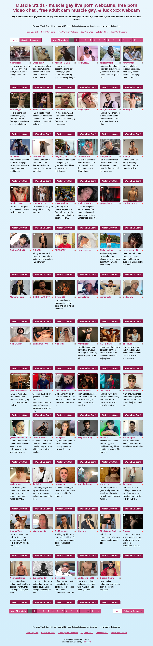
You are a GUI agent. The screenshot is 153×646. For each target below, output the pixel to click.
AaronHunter (106, 344)
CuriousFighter (40, 578)
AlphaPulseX (16, 344)
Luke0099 (14, 156)
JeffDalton (105, 390)
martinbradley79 (40, 344)
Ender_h (127, 156)
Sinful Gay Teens (48, 32)
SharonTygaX (16, 110)
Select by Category (30, 40)
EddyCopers (83, 110)
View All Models (60, 40)
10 (119, 40)
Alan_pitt (59, 344)
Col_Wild (37, 250)
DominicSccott (39, 203)
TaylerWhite (15, 484)
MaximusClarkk (62, 63)
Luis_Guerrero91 (108, 110)
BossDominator (62, 203)
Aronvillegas (83, 344)
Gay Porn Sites (87, 32)
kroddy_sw (128, 297)
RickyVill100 (83, 63)
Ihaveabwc (128, 484)
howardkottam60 (130, 390)
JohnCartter (128, 63)
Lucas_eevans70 (130, 250)
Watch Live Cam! (20, 87)
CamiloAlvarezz (40, 437)
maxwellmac (83, 297)
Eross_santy (38, 63)
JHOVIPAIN (38, 390)
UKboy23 (104, 484)
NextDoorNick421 (85, 578)
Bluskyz (126, 531)
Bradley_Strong (130, 203)
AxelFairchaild (39, 110)
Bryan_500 (60, 297)
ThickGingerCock (108, 531)
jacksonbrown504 (18, 390)
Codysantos (105, 156)
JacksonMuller (84, 390)
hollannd (104, 437)
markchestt (105, 297)
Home (14, 40)
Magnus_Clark (62, 156)
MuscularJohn (107, 63)
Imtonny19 (127, 110)
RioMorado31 (61, 531)
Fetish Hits (87, 642)
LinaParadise (83, 156)
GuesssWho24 (62, 390)
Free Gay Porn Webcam (68, 32)
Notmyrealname (17, 578)
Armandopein (129, 437)
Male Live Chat (102, 32)
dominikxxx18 (16, 203)
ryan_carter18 (83, 250)
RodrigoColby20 (17, 250)
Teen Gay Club (32, 32)
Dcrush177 (60, 578)
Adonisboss (15, 63)
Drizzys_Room (107, 578)
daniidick (37, 484)
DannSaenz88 (39, 156)
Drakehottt (60, 110)
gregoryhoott (106, 203)
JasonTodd (60, 484)
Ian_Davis (127, 344)
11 (124, 40)
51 (135, 40)
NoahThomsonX (85, 203)
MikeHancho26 (39, 531)
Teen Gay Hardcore (119, 32)
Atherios (81, 531)
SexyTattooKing (84, 437)
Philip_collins (106, 250)
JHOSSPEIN (60, 250)
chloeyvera (60, 437)
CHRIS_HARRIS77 (41, 297)
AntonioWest (16, 531)
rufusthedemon (84, 484)
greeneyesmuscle (18, 437)
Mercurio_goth (17, 297)
